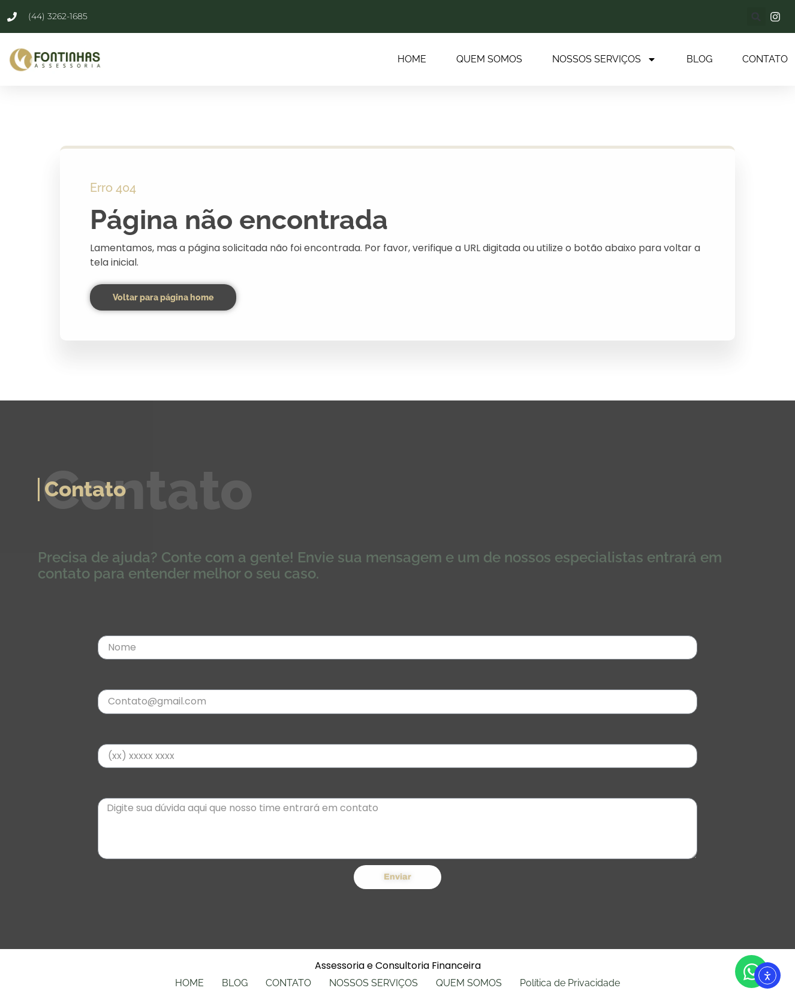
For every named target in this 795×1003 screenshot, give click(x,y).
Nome (112, 623)
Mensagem (124, 786)
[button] (756, 16)
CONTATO (765, 59)
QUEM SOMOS (489, 59)
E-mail (113, 677)
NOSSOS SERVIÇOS (604, 59)
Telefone (119, 732)
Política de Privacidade (570, 983)
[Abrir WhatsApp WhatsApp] (751, 971)
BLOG (699, 59)
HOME (412, 59)
